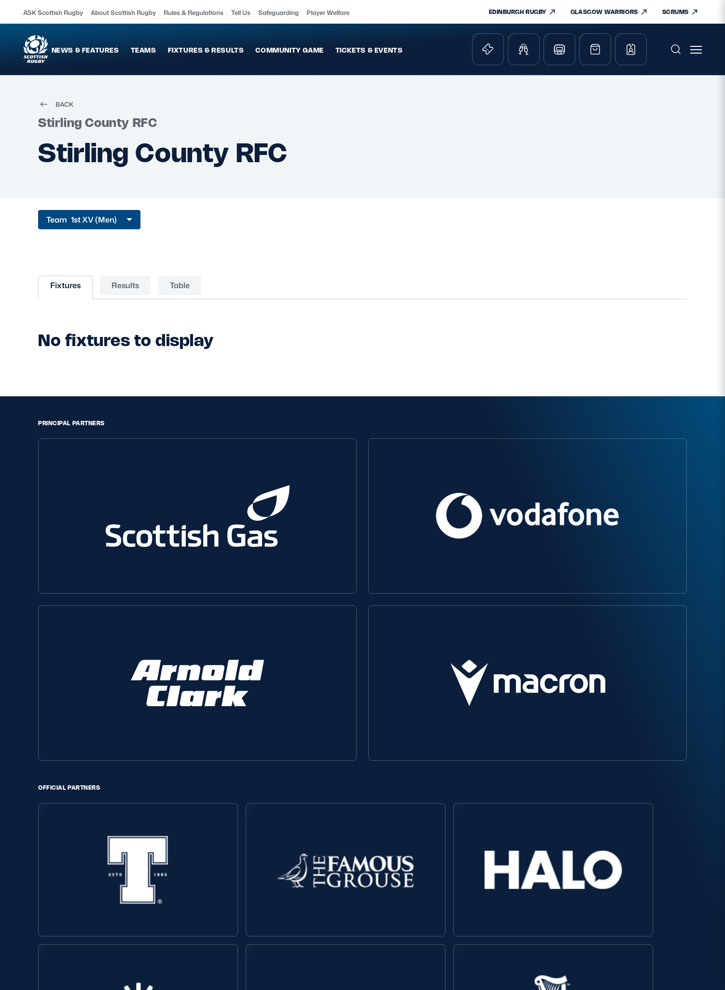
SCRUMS (680, 12)
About (265, 796)
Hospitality (395, 855)
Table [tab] (180, 292)
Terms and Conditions (162, 828)
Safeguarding (278, 12)
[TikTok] (565, 746)
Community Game (321, 53)
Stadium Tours (401, 868)
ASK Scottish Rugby (53, 12)
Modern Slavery (152, 864)
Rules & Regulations (193, 12)
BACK (55, 111)
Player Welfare (328, 12)
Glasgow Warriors (406, 909)
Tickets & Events (400, 53)
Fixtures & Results (237, 53)
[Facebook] (632, 746)
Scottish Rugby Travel (413, 882)
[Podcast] (677, 746)
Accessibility (147, 891)
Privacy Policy (149, 814)
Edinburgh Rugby (406, 895)
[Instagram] (610, 746)
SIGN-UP (555, 865)
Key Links (396, 796)
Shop (386, 828)
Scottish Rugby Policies (175, 796)
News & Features (116, 53)
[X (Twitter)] (587, 746)
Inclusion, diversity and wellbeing (164, 846)
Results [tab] (125, 292)
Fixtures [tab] (65, 292)
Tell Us (241, 12)
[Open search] (677, 52)
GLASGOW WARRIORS (609, 12)
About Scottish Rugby (123, 12)
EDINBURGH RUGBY (522, 12)
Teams (174, 53)
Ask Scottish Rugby (284, 828)
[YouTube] (655, 746)
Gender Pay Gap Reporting (170, 878)
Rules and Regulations (289, 882)
